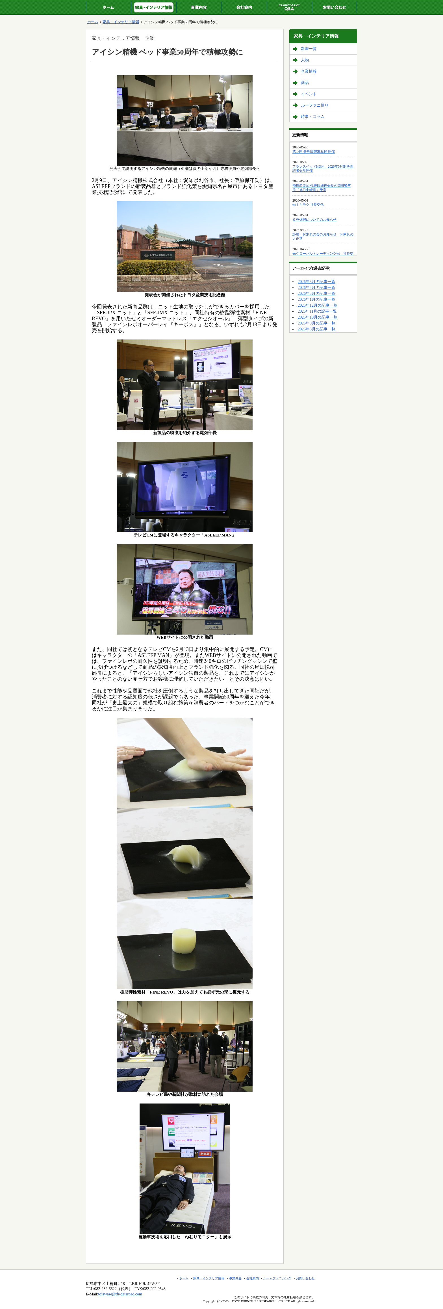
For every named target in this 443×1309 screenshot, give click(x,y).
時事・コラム (313, 116)
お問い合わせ (305, 1278)
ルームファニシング (277, 1278)
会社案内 (252, 1278)
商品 (305, 83)
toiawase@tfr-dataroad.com (120, 1294)
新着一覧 (309, 49)
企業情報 (309, 71)
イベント (309, 94)
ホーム (92, 22)
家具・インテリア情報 (121, 22)
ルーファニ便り (315, 105)
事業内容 (235, 1278)
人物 (305, 60)
